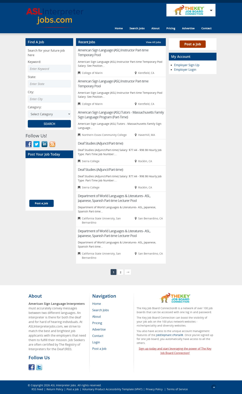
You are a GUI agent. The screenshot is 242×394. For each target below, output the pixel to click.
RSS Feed (37, 389)
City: (31, 92)
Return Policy (55, 389)
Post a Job (41, 203)
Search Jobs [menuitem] (100, 310)
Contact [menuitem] (97, 336)
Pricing (170, 28)
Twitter (39, 367)
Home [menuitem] (96, 304)
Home (119, 28)
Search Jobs (137, 28)
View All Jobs (153, 42)
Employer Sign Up (186, 65)
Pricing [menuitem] (97, 323)
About (155, 28)
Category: (34, 107)
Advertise (188, 28)
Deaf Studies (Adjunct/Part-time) (100, 143)
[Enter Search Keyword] (49, 68)
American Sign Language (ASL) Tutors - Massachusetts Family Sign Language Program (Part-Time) (121, 114)
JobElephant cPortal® (169, 335)
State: (32, 77)
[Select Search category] (49, 114)
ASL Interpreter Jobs (63, 385)
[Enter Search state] (49, 83)
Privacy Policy (154, 389)
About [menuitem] (96, 316)
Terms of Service (177, 389)
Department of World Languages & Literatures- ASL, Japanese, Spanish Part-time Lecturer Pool (114, 198)
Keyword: (34, 62)
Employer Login (185, 69)
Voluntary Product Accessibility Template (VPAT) (112, 389)
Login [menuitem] (96, 342)
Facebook (32, 367)
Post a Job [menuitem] (99, 349)
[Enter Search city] (49, 99)
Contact (206, 28)
